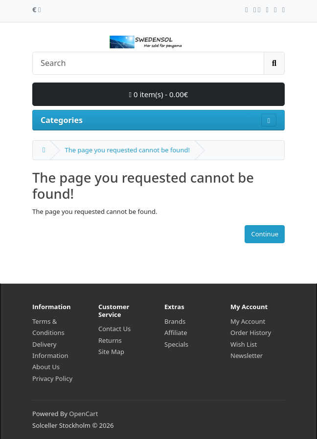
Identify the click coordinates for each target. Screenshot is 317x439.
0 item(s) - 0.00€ (158, 94)
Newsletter (246, 355)
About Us (46, 366)
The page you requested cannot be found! (127, 150)
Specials (176, 344)
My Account (247, 321)
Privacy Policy (52, 378)
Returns (110, 340)
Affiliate (175, 332)
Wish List (243, 344)
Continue (264, 234)
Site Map (111, 351)
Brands (174, 321)
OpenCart (83, 413)
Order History (250, 332)
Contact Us (114, 328)
